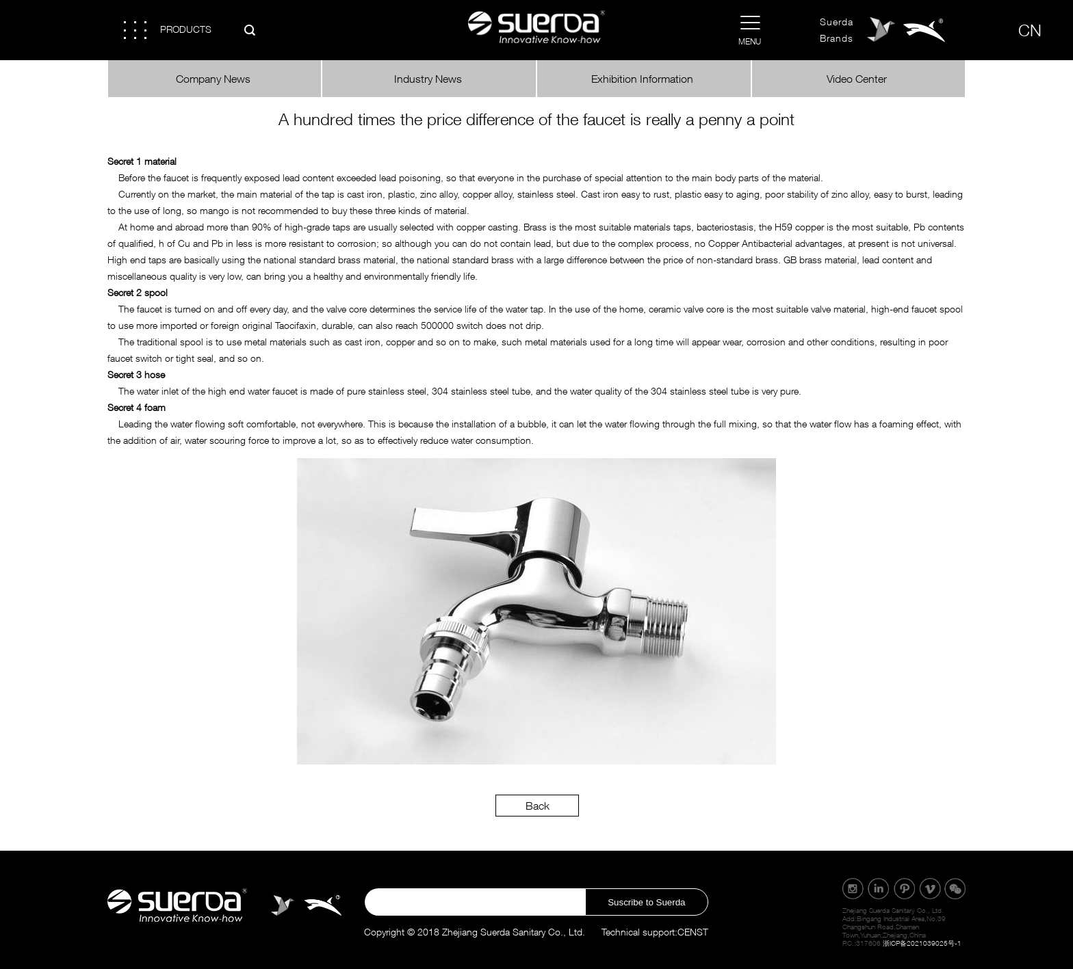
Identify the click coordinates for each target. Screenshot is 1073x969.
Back (538, 805)
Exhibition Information (643, 78)
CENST (692, 932)
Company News (214, 78)
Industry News (429, 78)
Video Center (858, 78)
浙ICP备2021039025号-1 (922, 943)
